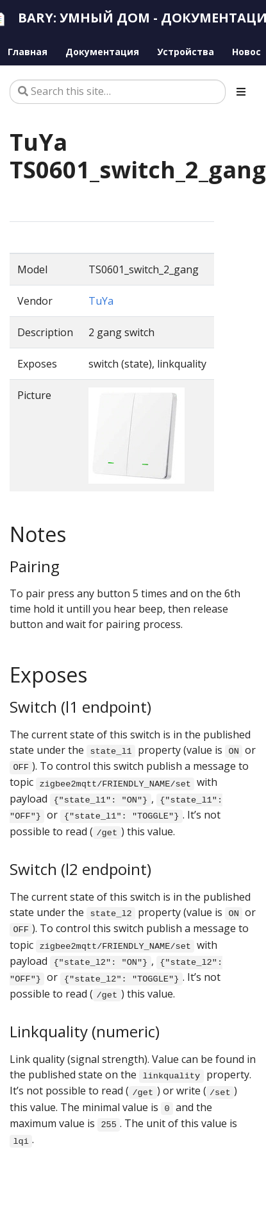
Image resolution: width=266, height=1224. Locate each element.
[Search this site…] (118, 92)
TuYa (100, 301)
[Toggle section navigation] (241, 92)
